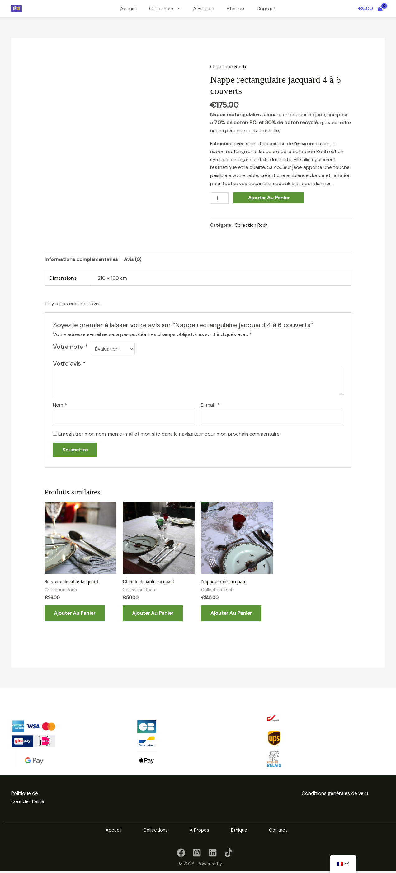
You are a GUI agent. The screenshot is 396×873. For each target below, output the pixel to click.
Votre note (70, 347)
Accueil (128, 8)
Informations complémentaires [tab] (81, 259)
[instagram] (197, 851)
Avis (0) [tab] (132, 259)
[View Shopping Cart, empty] (370, 8)
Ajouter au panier (269, 197)
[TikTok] (228, 851)
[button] (178, 8)
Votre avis (69, 362)
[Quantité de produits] (219, 198)
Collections (165, 8)
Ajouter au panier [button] (74, 612)
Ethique (235, 8)
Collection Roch (228, 66)
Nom (60, 403)
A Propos (203, 8)
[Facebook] (181, 851)
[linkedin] (213, 851)
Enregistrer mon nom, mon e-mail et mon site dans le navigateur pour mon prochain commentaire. (169, 432)
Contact (266, 8)
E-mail (210, 403)
